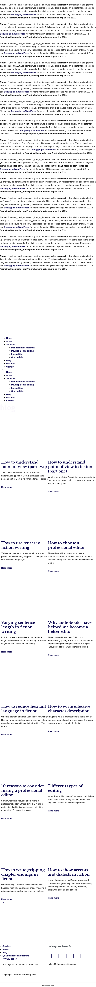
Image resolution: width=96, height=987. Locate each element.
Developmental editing (22, 351)
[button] (48, 369)
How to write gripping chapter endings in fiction (23, 874)
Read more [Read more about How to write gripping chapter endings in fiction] (6, 899)
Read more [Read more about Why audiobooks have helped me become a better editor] (53, 655)
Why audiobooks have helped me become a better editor (70, 627)
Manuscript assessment (23, 348)
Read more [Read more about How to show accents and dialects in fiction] (53, 898)
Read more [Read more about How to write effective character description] (53, 731)
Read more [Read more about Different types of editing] (53, 811)
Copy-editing (17, 357)
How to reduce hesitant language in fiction (23, 708)
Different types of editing (65, 788)
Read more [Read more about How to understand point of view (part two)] (6, 487)
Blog (8, 360)
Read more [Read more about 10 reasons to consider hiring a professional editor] (6, 818)
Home (9, 338)
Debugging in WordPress (23, 14)
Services (10, 344)
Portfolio (10, 363)
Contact (10, 367)
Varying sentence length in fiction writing (18, 627)
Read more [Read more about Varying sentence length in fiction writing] (6, 652)
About (9, 341)
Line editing (17, 354)
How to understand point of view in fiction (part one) (70, 466)
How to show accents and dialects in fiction (69, 872)
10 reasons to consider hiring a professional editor (22, 790)
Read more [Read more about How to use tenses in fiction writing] (6, 568)
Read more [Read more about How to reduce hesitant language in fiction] (6, 734)
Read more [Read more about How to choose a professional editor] (53, 571)
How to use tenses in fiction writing (20, 545)
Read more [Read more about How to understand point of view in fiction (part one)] (53, 491)
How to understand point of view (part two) (24, 464)
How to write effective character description (69, 708)
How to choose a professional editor (66, 545)
